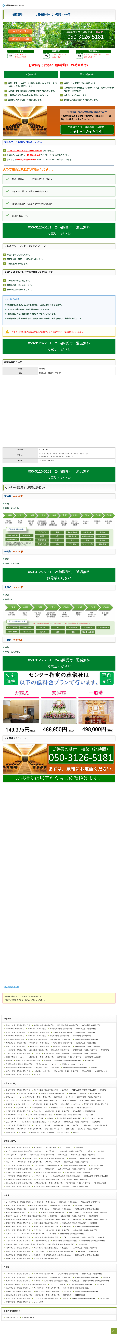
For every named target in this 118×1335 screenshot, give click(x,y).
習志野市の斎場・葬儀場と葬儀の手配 (96, 1281)
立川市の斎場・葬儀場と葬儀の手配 (70, 1151)
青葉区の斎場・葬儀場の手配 (37, 1039)
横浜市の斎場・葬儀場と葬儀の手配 (18, 1025)
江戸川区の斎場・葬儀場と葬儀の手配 (37, 1097)
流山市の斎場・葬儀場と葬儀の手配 (18, 1288)
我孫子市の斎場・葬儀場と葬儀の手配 (76, 1288)
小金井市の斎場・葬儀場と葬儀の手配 (19, 1169)
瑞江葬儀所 (58, 1097)
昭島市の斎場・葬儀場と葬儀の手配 (47, 1179)
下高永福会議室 (90, 1111)
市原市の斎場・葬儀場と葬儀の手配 (18, 1302)
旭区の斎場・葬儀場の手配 (15, 1036)
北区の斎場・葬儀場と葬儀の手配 (46, 1100)
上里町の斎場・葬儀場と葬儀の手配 (87, 1255)
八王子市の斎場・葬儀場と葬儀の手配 (19, 1151)
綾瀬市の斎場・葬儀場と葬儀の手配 (41, 1057)
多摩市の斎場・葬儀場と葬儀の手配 (29, 1162)
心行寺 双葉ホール (23, 1104)
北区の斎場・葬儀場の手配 (68, 1202)
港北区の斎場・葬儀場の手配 (39, 1032)
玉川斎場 (38, 1169)
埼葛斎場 (38, 1219)
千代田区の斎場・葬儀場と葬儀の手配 (33, 1122)
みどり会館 (89, 1115)
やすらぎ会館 (10, 1132)
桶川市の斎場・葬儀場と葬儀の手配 (87, 1226)
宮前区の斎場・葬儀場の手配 (86, 1043)
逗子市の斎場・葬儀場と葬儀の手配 (18, 1071)
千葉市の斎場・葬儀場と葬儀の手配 (18, 1274)
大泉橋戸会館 (86, 1125)
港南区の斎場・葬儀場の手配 (86, 1032)
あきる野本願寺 (94, 1169)
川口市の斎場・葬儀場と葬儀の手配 (95, 1212)
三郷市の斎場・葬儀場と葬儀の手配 (32, 1234)
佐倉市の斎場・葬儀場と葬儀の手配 (47, 1291)
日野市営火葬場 (39, 1165)
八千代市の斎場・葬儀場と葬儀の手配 (46, 1288)
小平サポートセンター (41, 1176)
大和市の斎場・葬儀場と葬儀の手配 (18, 1053)
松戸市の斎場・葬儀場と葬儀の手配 (56, 1281)
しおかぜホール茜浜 (13, 1284)
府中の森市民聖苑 (31, 1158)
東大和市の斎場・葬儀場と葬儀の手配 (19, 1179)
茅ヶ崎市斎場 (89, 1060)
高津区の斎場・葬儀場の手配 (62, 1043)
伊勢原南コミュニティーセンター (46, 1064)
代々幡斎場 (37, 1111)
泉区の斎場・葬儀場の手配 (15, 1039)
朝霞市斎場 (93, 1223)
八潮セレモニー (11, 1234)
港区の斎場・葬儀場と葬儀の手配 (89, 1129)
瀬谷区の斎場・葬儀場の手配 (59, 1036)
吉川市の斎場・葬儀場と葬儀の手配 (32, 1244)
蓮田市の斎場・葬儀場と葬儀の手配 (72, 1234)
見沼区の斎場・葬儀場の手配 (16, 1205)
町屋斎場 (65, 1090)
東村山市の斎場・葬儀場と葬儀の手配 (19, 1183)
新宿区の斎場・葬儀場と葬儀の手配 (96, 1104)
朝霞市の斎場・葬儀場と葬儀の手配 (74, 1223)
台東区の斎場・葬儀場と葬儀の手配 (18, 1118)
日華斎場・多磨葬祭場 (13, 1158)
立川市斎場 (100, 1151)
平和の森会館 (10, 1093)
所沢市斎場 (53, 1216)
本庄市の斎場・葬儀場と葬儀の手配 (46, 1248)
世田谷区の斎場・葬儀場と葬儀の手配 (68, 1115)
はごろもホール (11, 1155)
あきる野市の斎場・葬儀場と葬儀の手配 (71, 1169)
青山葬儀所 (23, 1132)
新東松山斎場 (93, 1251)
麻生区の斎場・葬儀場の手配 (39, 1046)
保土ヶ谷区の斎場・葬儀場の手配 (61, 1029)
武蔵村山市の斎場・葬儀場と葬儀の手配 (48, 1183)
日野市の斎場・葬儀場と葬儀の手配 (18, 1165)
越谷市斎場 (77, 1219)
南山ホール (10, 1162)
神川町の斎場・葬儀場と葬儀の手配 (18, 1258)
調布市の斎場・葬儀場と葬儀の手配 (53, 1158)
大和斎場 (37, 1053)
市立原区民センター (102, 1071)
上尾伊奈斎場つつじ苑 (41, 1241)
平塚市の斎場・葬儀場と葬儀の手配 (28, 1060)
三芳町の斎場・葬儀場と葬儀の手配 (85, 1248)
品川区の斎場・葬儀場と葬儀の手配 (45, 1104)
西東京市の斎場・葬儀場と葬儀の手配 (77, 1172)
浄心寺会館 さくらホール (53, 1129)
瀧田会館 (70, 1108)
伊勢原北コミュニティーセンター (73, 1064)
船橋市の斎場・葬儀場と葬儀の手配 (18, 1281)
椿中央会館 (69, 1097)
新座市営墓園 (66, 1226)
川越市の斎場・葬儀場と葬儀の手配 (87, 1209)
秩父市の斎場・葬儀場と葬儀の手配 (18, 1255)
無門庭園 (24, 1155)
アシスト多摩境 (50, 1148)
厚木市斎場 (105, 1050)
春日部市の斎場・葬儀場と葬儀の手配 (19, 1219)
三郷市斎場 (52, 1234)
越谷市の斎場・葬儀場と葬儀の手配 (57, 1219)
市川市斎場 (106, 1277)
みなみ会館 (79, 1148)
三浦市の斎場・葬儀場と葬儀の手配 (66, 1071)
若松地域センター (57, 1108)
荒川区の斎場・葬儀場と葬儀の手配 (46, 1090)
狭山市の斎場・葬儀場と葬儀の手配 (65, 1241)
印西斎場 (65, 1298)
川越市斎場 (33, 1212)
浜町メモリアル (11, 1122)
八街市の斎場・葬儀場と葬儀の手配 (18, 1298)
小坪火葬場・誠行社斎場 (42, 1071)
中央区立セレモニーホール (94, 1118)
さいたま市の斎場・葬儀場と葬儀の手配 (19, 1202)
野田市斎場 (67, 1295)
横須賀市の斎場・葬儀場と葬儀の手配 (19, 1068)
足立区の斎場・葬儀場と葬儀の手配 (18, 1090)
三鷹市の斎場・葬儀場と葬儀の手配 (75, 1165)
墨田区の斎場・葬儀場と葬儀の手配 (40, 1115)
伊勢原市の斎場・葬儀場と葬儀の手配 (19, 1064)
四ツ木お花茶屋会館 (24, 1100)
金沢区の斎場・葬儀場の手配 (16, 1032)
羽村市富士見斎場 (100, 1183)
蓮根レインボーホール (13, 1097)
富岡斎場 (9, 1104)
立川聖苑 (89, 1151)
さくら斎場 (67, 1291)
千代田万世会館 (55, 1122)
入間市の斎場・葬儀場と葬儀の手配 (46, 1223)
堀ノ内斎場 (77, 1111)
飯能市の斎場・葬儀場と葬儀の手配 (73, 1216)
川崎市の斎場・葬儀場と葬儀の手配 (87, 1039)
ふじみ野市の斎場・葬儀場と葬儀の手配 (57, 1255)
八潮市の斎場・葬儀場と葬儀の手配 (85, 1230)
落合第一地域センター (84, 1108)
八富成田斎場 (104, 1298)
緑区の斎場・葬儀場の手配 (37, 1036)
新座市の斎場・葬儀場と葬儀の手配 (46, 1226)
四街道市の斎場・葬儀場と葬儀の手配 (19, 1295)
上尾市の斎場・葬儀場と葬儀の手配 (18, 1241)
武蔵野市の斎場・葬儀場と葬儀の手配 (19, 1172)
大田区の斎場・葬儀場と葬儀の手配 (84, 1090)
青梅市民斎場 (62, 1155)
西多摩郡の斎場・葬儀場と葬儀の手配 (46, 1186)
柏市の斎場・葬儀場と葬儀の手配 (35, 1284)
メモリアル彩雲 (74, 1212)
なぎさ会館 (76, 1104)
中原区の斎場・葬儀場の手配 (39, 1043)
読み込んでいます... (59, 884)
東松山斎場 (81, 1251)
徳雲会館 (50, 1118)
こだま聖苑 (65, 1248)
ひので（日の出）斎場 (80, 1186)
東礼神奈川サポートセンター (16, 1057)
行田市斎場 (37, 1230)
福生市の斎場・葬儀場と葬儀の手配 (75, 1179)
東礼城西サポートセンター (15, 1115)
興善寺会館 (70, 1129)
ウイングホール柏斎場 (57, 1284)
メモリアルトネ (39, 1251)
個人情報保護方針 (11, 987)
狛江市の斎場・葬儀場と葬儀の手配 (76, 1162)
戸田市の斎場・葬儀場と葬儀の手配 (18, 1223)
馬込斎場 (37, 1281)
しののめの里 (82, 1244)
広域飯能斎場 (93, 1216)
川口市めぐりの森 (12, 1216)
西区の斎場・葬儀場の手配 (91, 1025)
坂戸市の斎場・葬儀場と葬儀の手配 (18, 1237)
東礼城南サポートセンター (28, 1093)
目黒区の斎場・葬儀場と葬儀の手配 (42, 1132)
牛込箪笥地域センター (39, 1108)
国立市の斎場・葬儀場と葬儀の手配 (18, 1186)
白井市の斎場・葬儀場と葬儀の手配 (87, 1291)
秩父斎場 (37, 1255)
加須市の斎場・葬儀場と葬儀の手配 (18, 1251)
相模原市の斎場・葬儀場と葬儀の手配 (87, 1046)
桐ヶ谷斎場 (65, 1104)
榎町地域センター (22, 1108)
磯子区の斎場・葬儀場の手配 (86, 1029)
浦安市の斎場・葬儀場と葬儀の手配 (81, 1284)
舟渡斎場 (83, 1093)
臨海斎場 (103, 1090)
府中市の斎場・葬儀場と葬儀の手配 (83, 1155)
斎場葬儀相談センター (29, 1317)
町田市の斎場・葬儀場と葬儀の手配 (18, 1148)
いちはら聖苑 (38, 1302)
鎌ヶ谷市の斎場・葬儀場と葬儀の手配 (19, 1291)
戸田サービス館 (95, 1093)
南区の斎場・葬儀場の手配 (37, 1029)
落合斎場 (9, 1108)
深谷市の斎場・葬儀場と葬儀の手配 (46, 1237)
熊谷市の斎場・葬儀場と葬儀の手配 (53, 1212)
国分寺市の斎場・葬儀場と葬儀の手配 (48, 1172)
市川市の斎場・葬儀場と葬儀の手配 (87, 1277)
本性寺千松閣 (38, 1118)
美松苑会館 (55, 1068)
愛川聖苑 (37, 1075)
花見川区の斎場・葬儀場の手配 (67, 1274)
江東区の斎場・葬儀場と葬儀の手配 (92, 1100)
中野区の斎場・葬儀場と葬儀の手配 (18, 1125)
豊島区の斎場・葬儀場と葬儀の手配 (76, 1122)
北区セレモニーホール (68, 1100)
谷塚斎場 (101, 1237)
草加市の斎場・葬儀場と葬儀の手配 (82, 1237)
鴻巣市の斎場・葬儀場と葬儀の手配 (93, 1241)
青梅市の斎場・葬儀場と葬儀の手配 (42, 1155)
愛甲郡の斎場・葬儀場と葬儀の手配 (18, 1075)
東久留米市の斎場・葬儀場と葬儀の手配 (66, 1176)
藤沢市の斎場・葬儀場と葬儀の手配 (69, 1057)
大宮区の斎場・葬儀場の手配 (90, 1202)
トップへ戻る (114, 1331)
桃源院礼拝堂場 (53, 1165)
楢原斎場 (38, 1151)
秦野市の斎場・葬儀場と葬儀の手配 (75, 1068)
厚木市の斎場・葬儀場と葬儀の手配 (85, 1050)
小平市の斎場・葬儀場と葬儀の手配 (18, 1176)
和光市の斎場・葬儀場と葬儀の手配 (18, 1226)
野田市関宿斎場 (80, 1295)
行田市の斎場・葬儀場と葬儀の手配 (18, 1230)
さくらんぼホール (66, 1148)
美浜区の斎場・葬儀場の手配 (61, 1277)
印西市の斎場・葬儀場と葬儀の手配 (46, 1298)
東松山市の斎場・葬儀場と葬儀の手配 (61, 1251)
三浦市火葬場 (86, 1071)
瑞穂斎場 (66, 1186)
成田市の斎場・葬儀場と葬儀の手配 (84, 1298)
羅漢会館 (76, 1132)
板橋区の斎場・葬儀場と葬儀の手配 (53, 1093)
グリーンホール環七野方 (42, 1125)
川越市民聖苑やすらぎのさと (16, 1212)
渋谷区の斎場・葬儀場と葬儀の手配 (18, 1111)
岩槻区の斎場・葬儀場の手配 (39, 1209)
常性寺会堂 (72, 1158)
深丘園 (64, 1237)
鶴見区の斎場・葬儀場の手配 (43, 1025)
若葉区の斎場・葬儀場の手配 (16, 1277)
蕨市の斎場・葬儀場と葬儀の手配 (96, 1219)
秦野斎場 (94, 1068)
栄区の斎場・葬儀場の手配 (82, 1036)
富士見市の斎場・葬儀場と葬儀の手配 (61, 1244)
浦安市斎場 (100, 1284)
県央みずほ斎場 (11, 1244)
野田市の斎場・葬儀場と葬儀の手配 (47, 1295)
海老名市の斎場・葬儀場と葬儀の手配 (56, 1053)
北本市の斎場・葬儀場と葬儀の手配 (18, 1248)
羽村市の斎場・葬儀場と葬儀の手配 (78, 1183)
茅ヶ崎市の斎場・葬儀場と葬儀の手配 (68, 1060)
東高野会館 (10, 1129)
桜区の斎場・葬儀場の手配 (84, 1205)
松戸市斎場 (75, 1281)
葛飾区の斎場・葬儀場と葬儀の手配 (89, 1097)
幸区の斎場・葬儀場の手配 (62, 1046)
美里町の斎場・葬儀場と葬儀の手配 (46, 1258)
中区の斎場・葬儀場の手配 (15, 1029)
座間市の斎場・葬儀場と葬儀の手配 (85, 1053)
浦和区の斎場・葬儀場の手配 (16, 1209)
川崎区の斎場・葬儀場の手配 (16, 1043)
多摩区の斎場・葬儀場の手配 (16, 1046)
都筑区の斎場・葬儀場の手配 (61, 1039)
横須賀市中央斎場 (41, 1068)
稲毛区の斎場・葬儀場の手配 (92, 1274)
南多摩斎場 (37, 1148)
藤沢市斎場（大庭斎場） (93, 1057)
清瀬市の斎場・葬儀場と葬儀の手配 (96, 1176)
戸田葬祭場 (72, 1093)
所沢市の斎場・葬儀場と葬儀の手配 (34, 1216)
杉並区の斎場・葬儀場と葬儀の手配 (57, 1111)
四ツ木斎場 (10, 1100)
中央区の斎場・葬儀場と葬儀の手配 (69, 1118)
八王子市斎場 (49, 1151)
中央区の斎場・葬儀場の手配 (16, 1050)
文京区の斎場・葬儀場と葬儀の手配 (29, 1129)
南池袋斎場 (96, 1122)
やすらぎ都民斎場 (97, 1165)
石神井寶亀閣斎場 (101, 1125)
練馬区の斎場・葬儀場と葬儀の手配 (66, 1125)
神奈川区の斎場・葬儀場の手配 (67, 1025)
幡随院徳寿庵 (49, 1169)
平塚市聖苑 (47, 1060)
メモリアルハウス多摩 (52, 1162)
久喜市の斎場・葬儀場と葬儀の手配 (57, 1230)
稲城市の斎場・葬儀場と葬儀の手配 (92, 1158)
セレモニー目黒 (63, 1132)
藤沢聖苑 (9, 1060)
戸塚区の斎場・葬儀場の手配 (62, 1032)
